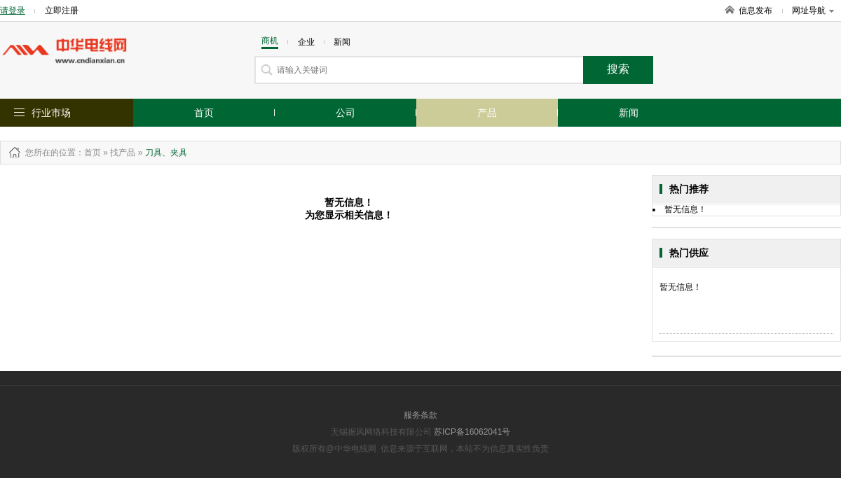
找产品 (122, 153)
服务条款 (420, 415)
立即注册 (61, 10)
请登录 (12, 10)
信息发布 (755, 10)
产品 (487, 112)
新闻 (628, 112)
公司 (345, 112)
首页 (204, 112)
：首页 (88, 153)
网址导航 (813, 10)
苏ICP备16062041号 (472, 432)
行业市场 (51, 112)
